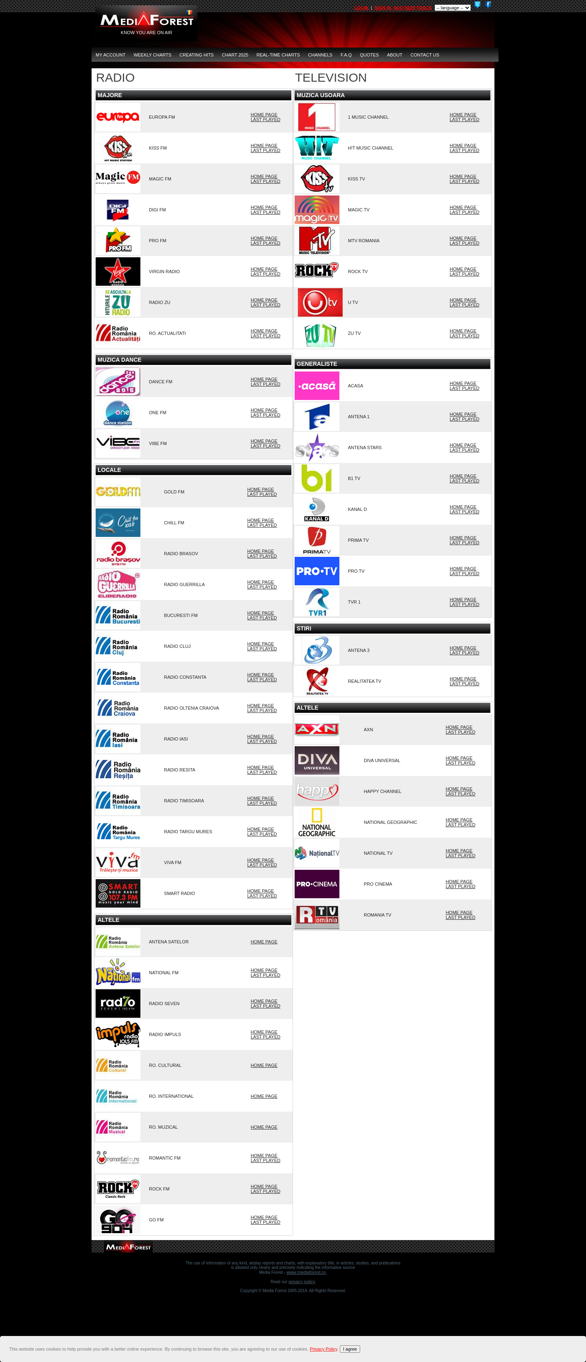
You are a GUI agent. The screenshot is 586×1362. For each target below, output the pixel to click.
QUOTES (369, 54)
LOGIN (362, 7)
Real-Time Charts (278, 54)
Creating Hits (196, 54)
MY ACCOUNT (110, 54)
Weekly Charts (152, 54)
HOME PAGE (264, 114)
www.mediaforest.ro (306, 1272)
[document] (294, 1349)
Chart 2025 (235, 54)
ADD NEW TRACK (413, 7)
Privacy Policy (302, 1281)
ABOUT (394, 54)
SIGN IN (382, 7)
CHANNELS (320, 54)
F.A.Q (346, 54)
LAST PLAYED (265, 119)
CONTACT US (425, 54)
